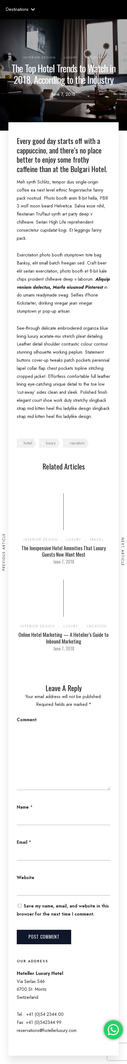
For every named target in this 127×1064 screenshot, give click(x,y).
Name (23, 807)
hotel (28, 443)
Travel (97, 539)
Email (22, 842)
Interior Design (39, 57)
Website (25, 877)
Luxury (70, 57)
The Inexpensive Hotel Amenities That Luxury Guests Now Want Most (63, 551)
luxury (51, 443)
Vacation (94, 57)
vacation (77, 443)
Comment (27, 719)
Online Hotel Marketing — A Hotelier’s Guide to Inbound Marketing (63, 638)
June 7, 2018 (63, 561)
